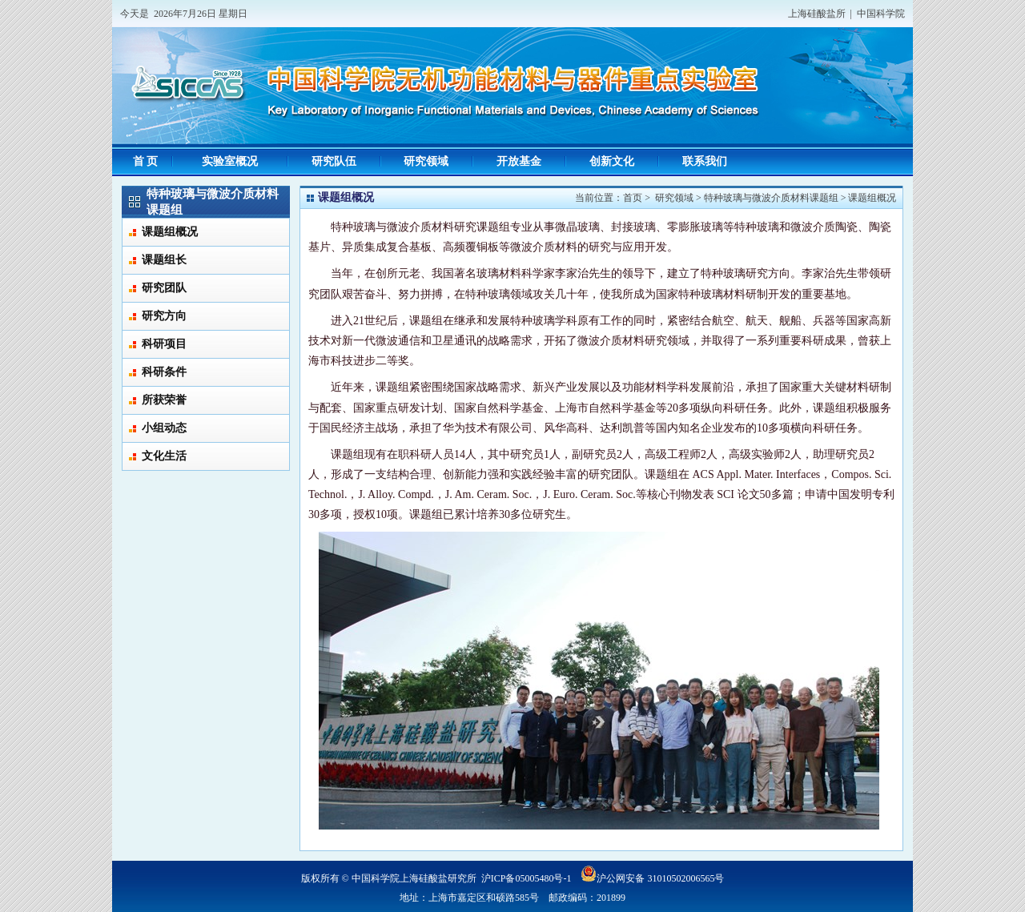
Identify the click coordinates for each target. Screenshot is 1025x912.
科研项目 (164, 344)
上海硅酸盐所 (817, 13)
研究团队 (164, 288)
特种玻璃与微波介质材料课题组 (771, 197)
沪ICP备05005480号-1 (526, 878)
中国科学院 (881, 13)
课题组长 (164, 260)
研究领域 (674, 197)
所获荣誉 (164, 400)
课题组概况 (170, 232)
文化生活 (164, 456)
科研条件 (164, 372)
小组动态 (164, 428)
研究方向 (164, 316)
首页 (632, 197)
